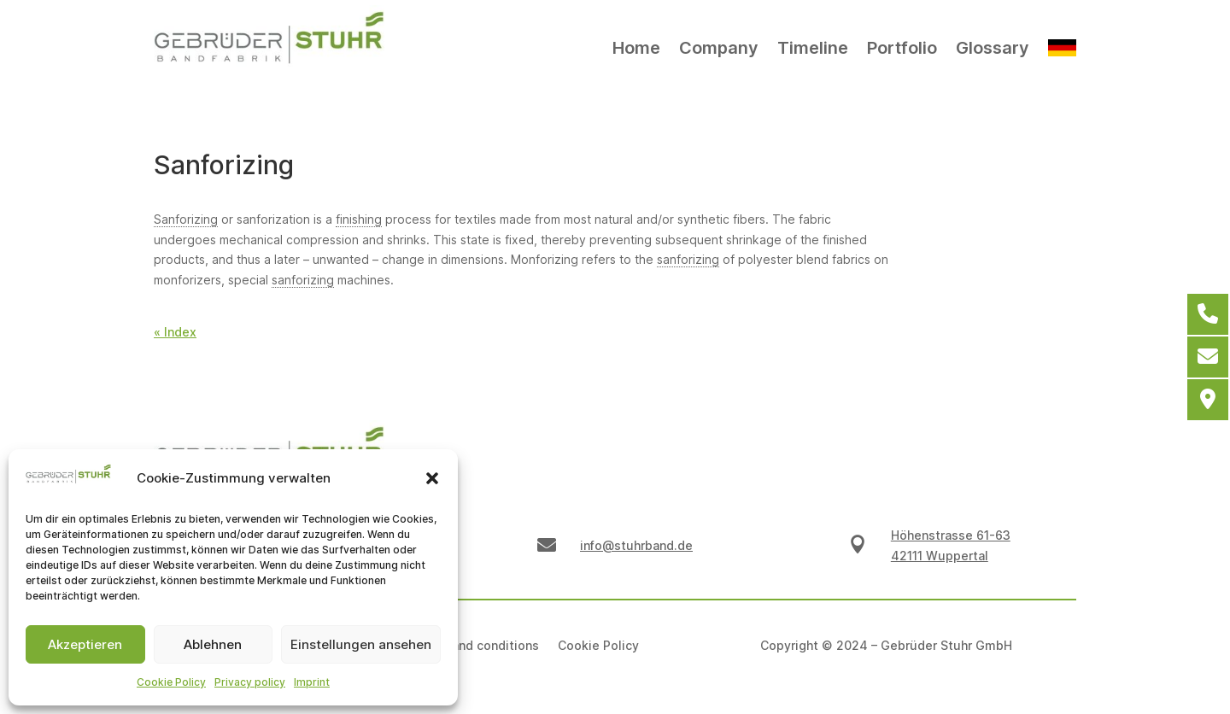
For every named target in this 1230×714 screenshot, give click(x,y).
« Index (175, 332)
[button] (432, 478)
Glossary (992, 48)
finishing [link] (359, 219)
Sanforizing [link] (186, 219)
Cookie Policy (171, 682)
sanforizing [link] (688, 259)
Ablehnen (213, 644)
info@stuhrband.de (636, 545)
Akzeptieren (85, 644)
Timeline (812, 48)
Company (718, 48)
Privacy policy (249, 682)
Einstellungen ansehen (360, 644)
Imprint (312, 682)
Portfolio (902, 48)
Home (636, 48)
